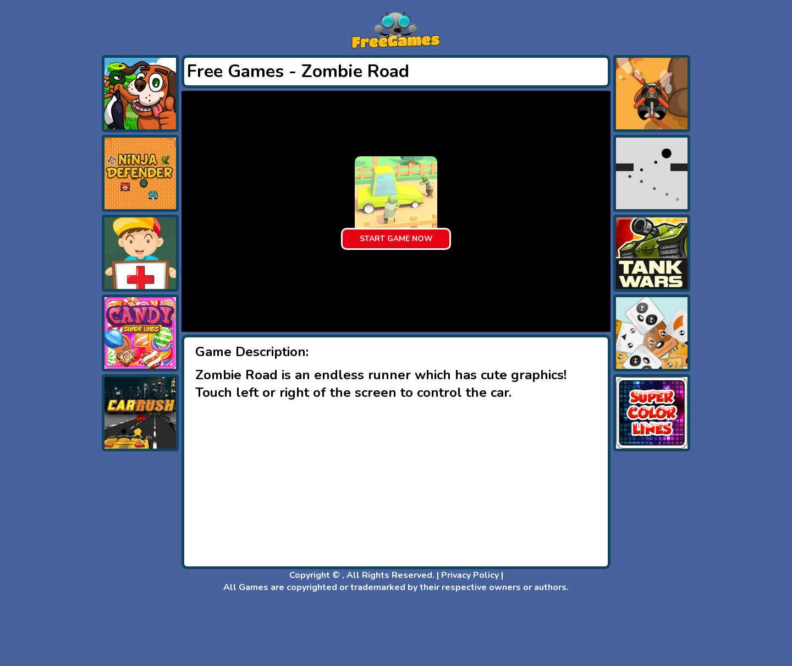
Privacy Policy (470, 575)
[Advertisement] (55, 220)
